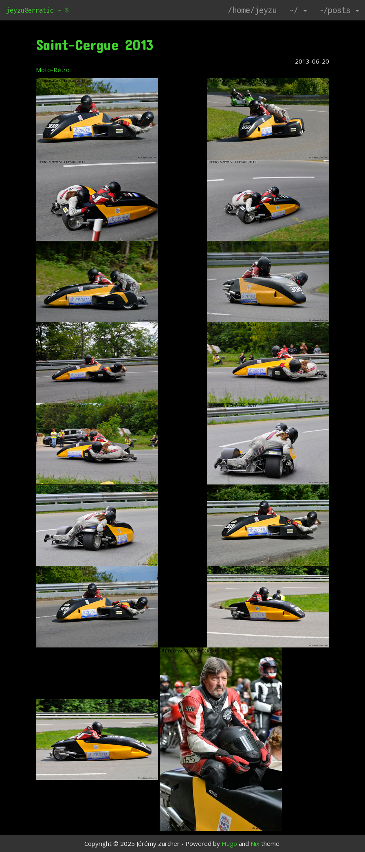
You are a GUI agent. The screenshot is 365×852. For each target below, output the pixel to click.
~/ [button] (298, 10)
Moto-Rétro (53, 70)
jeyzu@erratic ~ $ (37, 10)
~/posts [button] (339, 10)
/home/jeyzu (252, 10)
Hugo (229, 843)
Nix (255, 843)
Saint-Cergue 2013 (95, 44)
